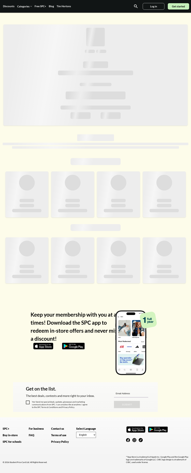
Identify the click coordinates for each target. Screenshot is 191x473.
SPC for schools (12, 441)
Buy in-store (10, 435)
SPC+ (6, 428)
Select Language (86, 428)
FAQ (31, 435)
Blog (51, 6)
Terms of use (58, 435)
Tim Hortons (64, 6)
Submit (127, 404)
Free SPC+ (40, 6)
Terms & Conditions (49, 407)
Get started (178, 6)
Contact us (57, 428)
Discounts (9, 6)
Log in (153, 6)
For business (36, 428)
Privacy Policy (68, 407)
